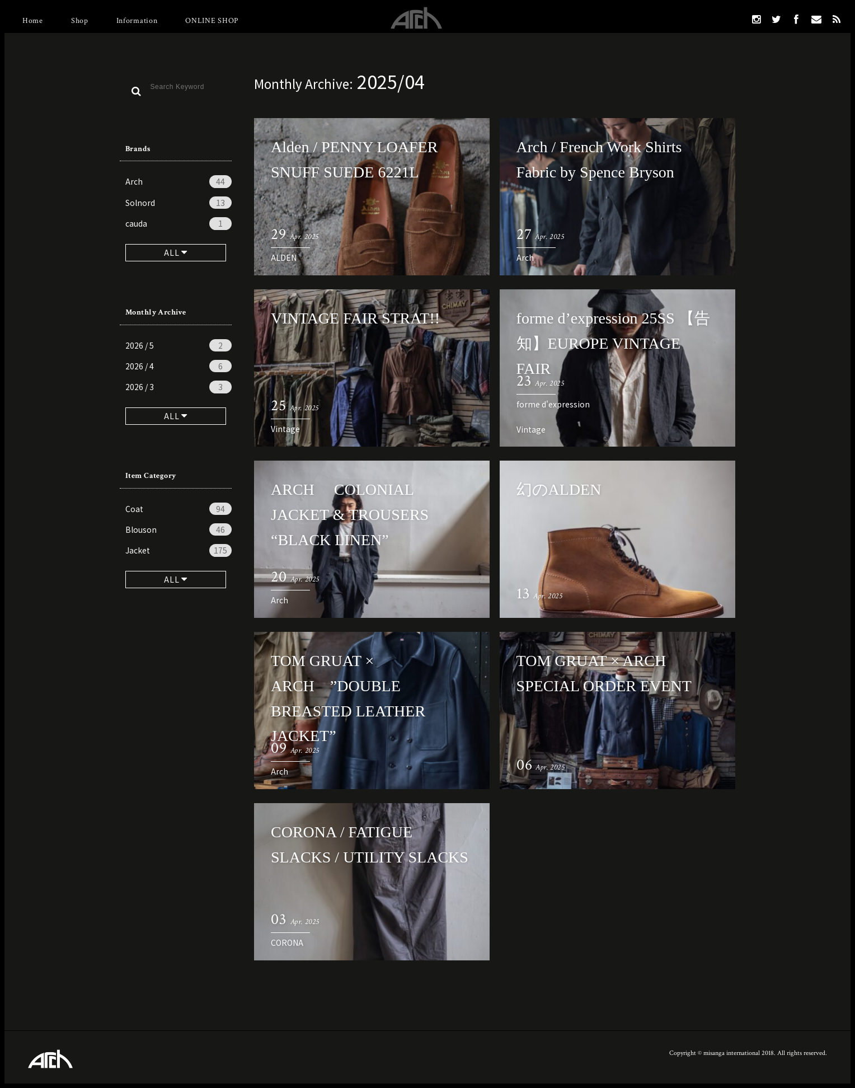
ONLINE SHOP (211, 21)
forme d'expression (553, 404)
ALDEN (284, 257)
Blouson (178, 529)
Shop (79, 21)
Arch (178, 181)
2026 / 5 (178, 345)
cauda (178, 223)
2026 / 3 (178, 387)
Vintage (285, 428)
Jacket (178, 550)
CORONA (287, 942)
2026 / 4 (178, 366)
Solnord (178, 202)
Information (137, 21)
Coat (178, 509)
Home (32, 21)
